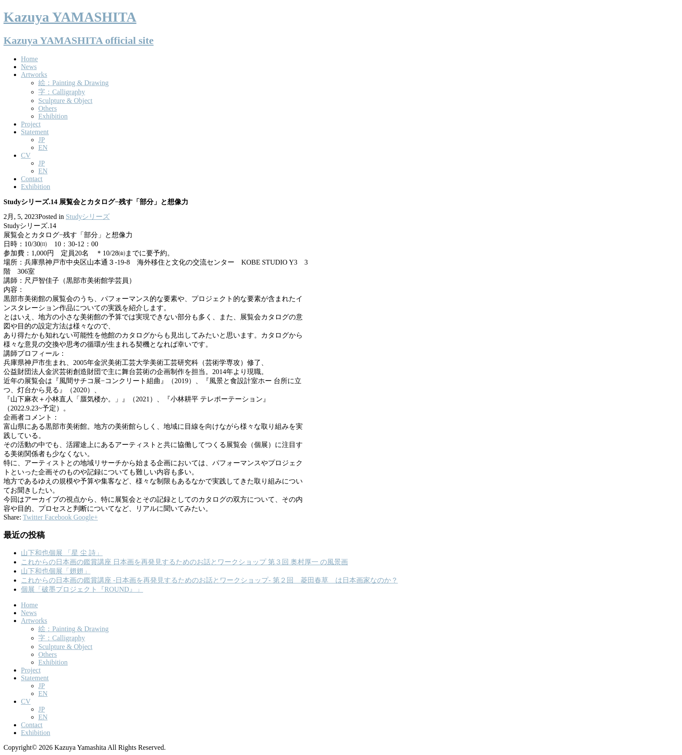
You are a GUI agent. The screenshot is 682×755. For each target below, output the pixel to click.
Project (30, 124)
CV (25, 155)
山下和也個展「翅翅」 (55, 571)
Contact (32, 178)
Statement (35, 132)
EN (42, 147)
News (29, 66)
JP (41, 139)
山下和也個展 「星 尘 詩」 (62, 552)
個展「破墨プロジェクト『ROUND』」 (82, 589)
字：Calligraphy (61, 92)
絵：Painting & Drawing (73, 82)
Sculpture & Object (65, 100)
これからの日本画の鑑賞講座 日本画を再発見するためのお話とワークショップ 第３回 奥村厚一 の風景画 (184, 562)
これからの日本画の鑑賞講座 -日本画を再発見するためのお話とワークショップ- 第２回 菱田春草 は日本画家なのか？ (209, 580)
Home (29, 59)
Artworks (34, 74)
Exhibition (53, 116)
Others (47, 108)
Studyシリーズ (88, 216)
